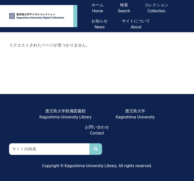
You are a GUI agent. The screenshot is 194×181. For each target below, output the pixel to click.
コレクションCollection (156, 8)
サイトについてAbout (136, 24)
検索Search (124, 8)
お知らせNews (99, 24)
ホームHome (97, 8)
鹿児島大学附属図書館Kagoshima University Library (65, 114)
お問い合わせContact (97, 130)
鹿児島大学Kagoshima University (135, 114)
